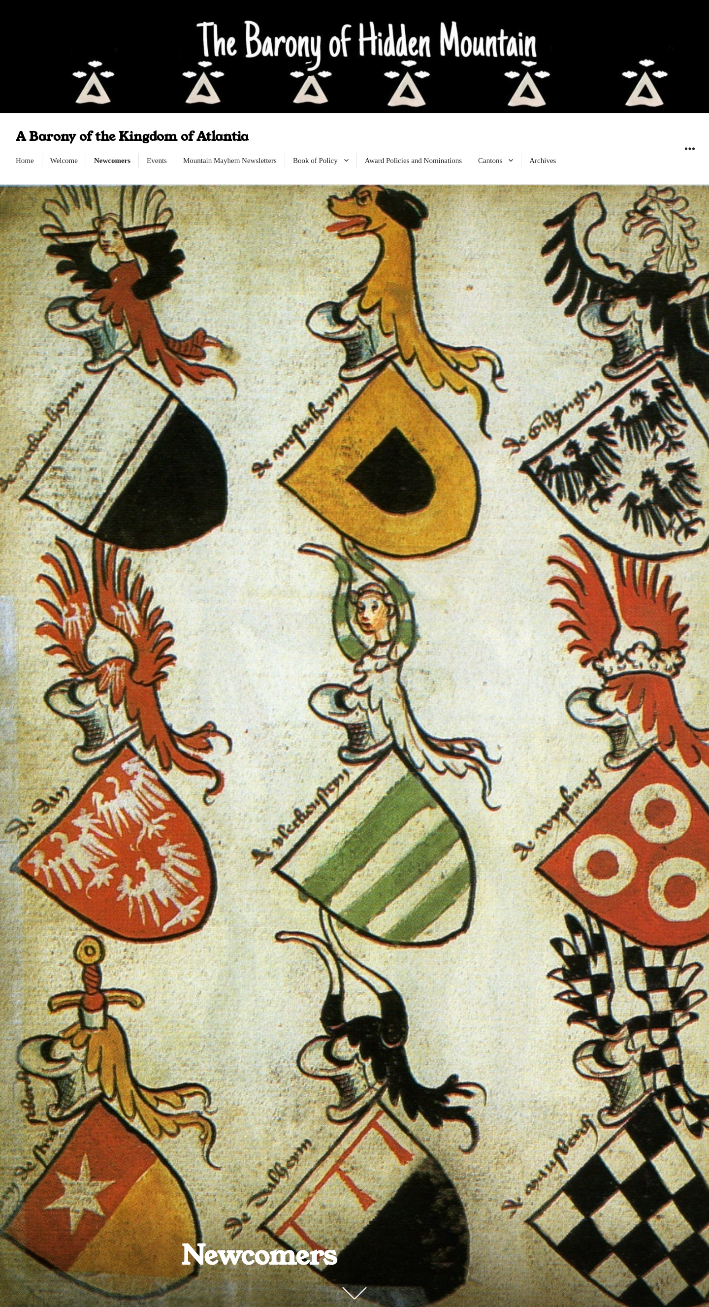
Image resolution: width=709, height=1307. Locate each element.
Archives (542, 160)
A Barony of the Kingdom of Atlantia (132, 137)
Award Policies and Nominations (413, 160)
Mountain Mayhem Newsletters (230, 160)
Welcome (64, 160)
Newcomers (112, 160)
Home (25, 160)
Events (157, 160)
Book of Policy (315, 160)
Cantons (490, 160)
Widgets (689, 160)
